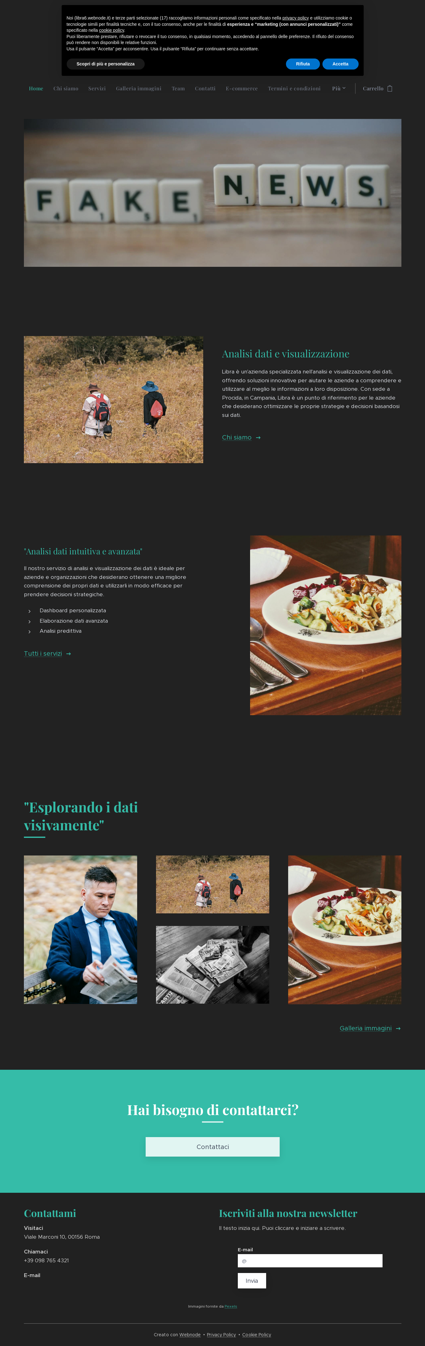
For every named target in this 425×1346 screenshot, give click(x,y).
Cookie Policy (256, 1335)
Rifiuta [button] (303, 63)
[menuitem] (39, 88)
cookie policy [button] (111, 30)
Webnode (190, 1335)
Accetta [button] (341, 63)
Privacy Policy (221, 1335)
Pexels (231, 1306)
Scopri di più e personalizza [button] (106, 63)
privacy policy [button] (295, 17)
